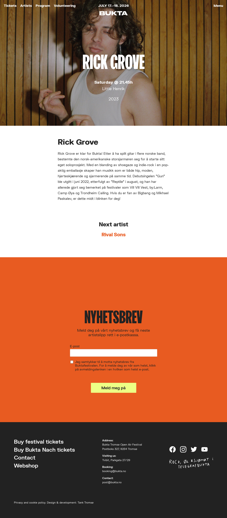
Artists (26, 5)
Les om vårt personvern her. (92, 377)
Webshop (26, 465)
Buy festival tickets (39, 441)
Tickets (10, 5)
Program (43, 5)
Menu (218, 5)
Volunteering (65, 5)
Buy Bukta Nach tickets (44, 449)
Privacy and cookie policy (29, 502)
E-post (75, 346)
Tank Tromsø (86, 502)
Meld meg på (113, 387)
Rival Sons (114, 234)
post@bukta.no (112, 482)
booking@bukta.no (114, 471)
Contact (24, 457)
